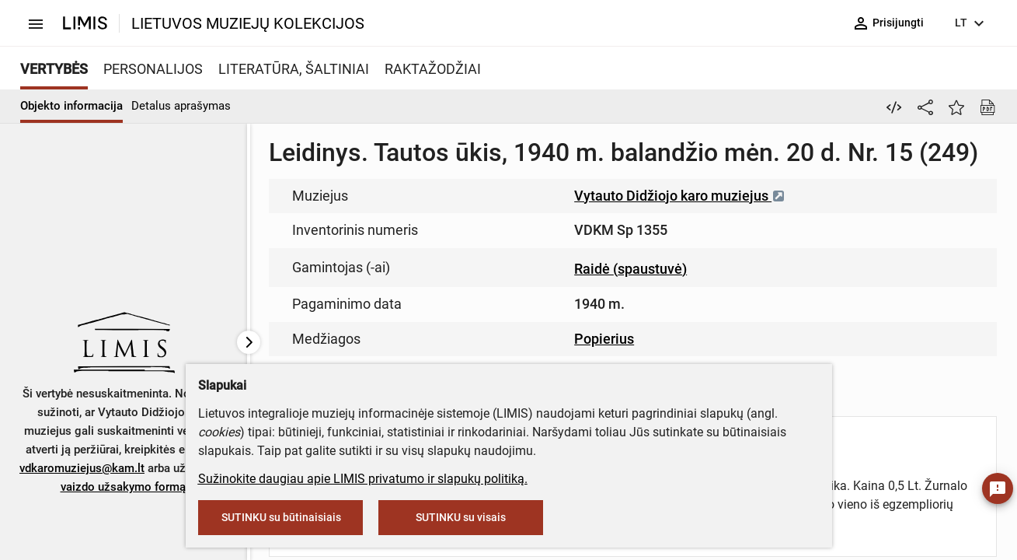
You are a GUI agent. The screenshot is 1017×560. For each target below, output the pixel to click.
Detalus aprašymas (181, 106)
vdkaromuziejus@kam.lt (82, 468)
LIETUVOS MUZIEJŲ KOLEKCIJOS (247, 23)
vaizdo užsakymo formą (123, 487)
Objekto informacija (71, 106)
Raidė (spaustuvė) (630, 269)
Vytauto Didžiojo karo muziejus (679, 195)
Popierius (604, 339)
